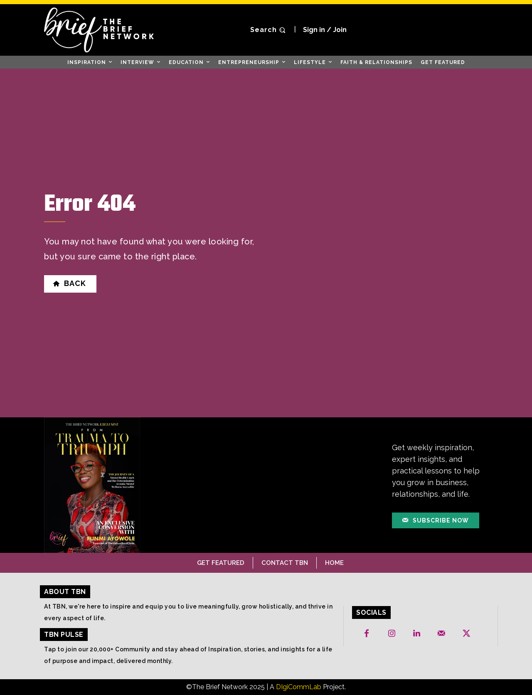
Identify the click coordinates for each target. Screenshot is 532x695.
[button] (269, 30)
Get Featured (220, 563)
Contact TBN (284, 563)
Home (334, 563)
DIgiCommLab (298, 687)
